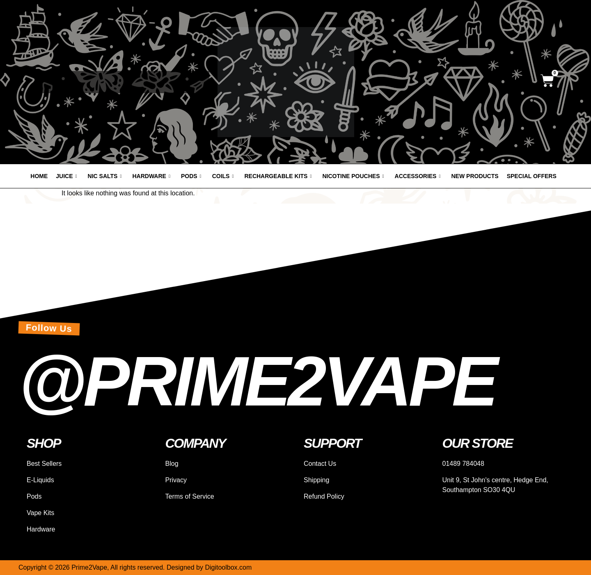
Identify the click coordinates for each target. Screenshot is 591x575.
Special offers (532, 176)
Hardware (151, 176)
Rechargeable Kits (278, 176)
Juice (66, 176)
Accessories (418, 176)
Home (39, 176)
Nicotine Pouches (353, 176)
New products (475, 176)
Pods (191, 176)
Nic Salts (105, 176)
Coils (223, 176)
